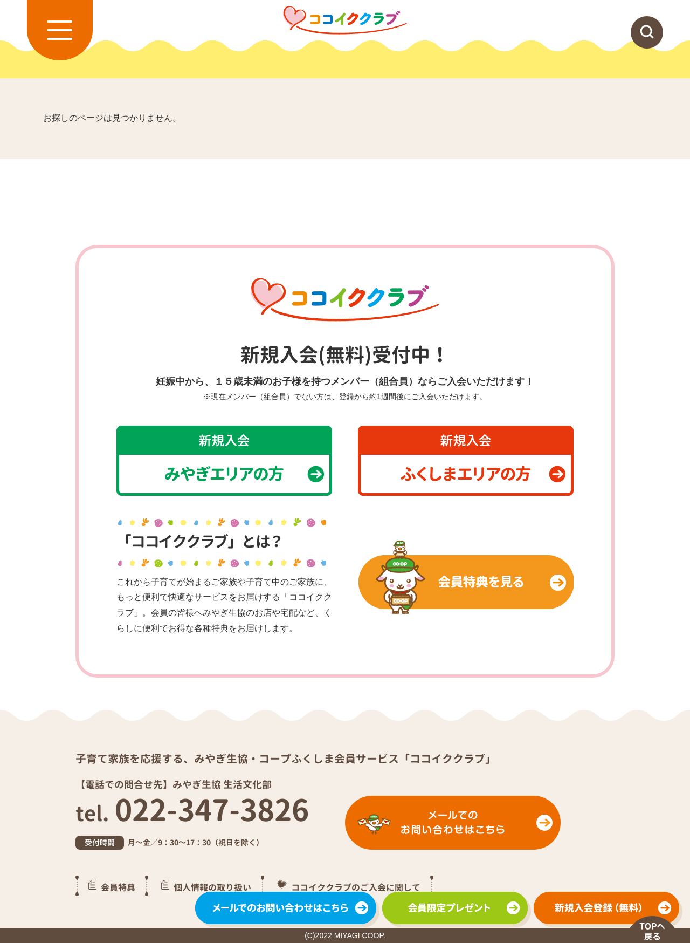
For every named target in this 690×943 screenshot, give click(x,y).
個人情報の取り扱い (212, 887)
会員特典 (118, 887)
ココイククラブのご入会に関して (355, 887)
